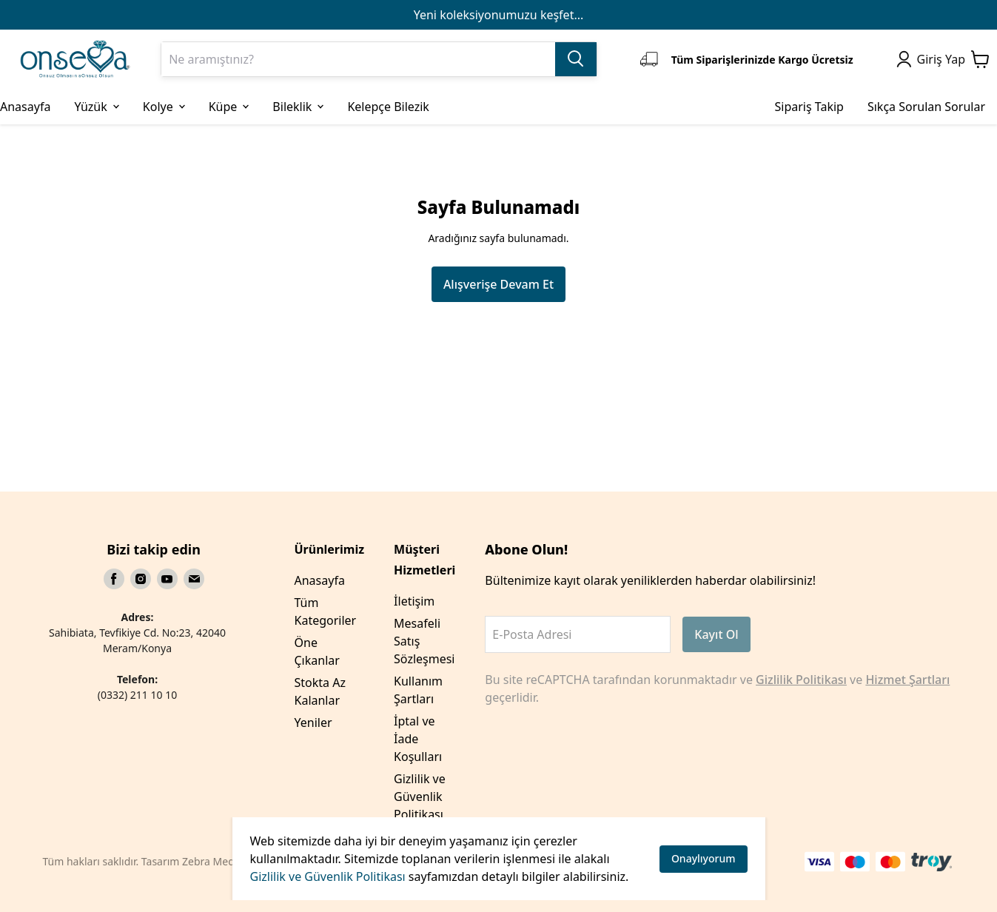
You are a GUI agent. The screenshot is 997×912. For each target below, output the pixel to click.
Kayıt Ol (716, 634)
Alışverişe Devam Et (498, 284)
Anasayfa (320, 580)
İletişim (414, 601)
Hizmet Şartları (907, 679)
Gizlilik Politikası (801, 679)
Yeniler (313, 722)
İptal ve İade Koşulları (418, 739)
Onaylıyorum (703, 858)
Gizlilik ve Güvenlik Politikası (328, 876)
